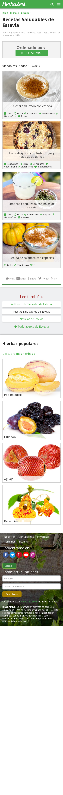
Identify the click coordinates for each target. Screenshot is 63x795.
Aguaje (8, 479)
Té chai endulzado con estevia (31, 106)
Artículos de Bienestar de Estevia (31, 304)
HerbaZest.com (29, 601)
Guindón (10, 437)
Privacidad (43, 537)
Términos (10, 541)
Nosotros (9, 537)
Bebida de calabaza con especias (31, 258)
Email (23, 278)
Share (33, 278)
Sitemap (23, 541)
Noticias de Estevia (31, 319)
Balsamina (11, 521)
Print (12, 278)
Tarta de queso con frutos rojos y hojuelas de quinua (31, 155)
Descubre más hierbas (17, 354)
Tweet (45, 278)
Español (9, 565)
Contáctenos (26, 537)
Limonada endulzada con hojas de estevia (32, 205)
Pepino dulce (13, 395)
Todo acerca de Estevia (33, 326)
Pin (55, 278)
